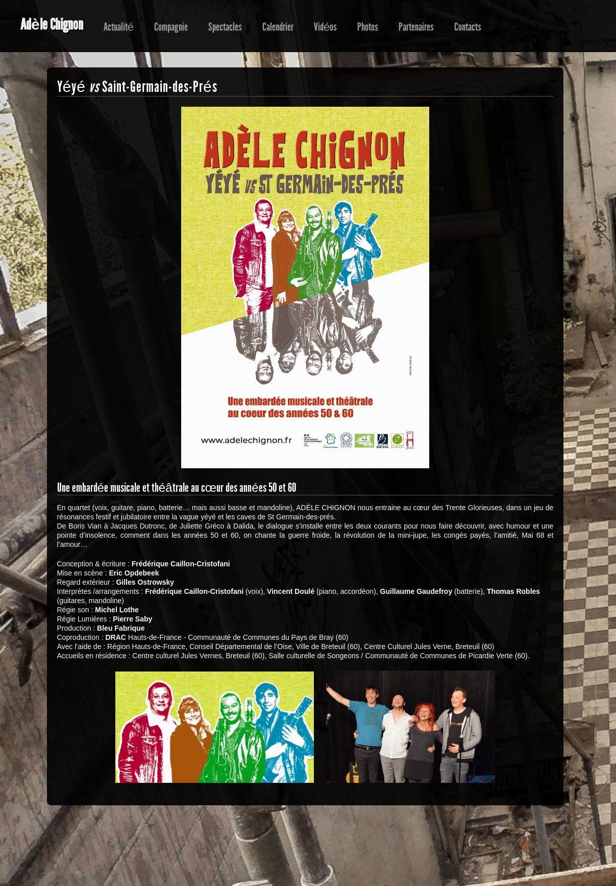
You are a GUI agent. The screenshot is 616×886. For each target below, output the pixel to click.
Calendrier (277, 27)
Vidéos (325, 27)
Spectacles (225, 27)
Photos (367, 27)
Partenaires (416, 27)
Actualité (119, 27)
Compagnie (171, 27)
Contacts (467, 27)
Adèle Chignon (51, 24)
